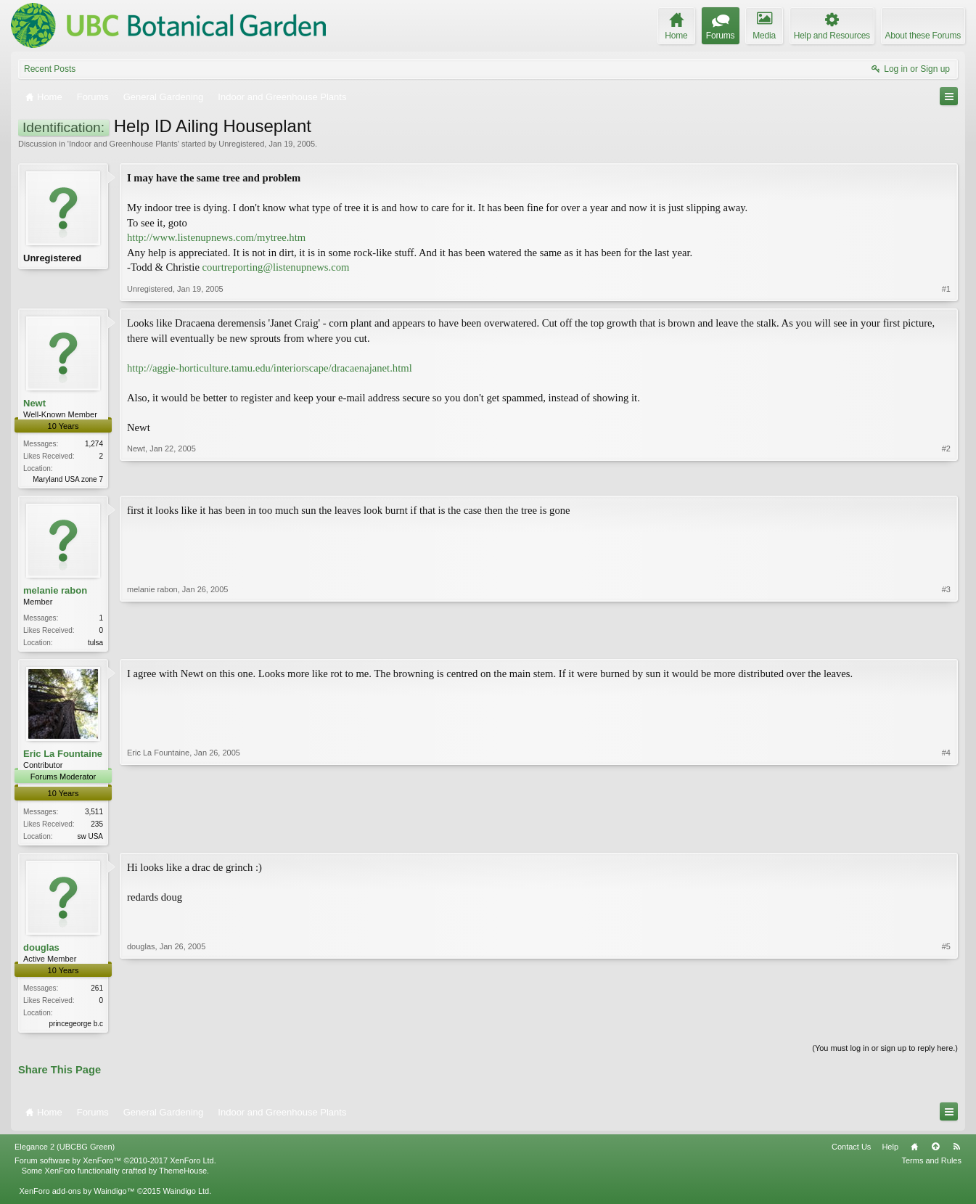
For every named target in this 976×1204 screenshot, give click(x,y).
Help (890, 1152)
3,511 (94, 814)
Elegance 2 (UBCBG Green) (65, 1152)
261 (97, 992)
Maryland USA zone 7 (68, 479)
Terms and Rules (931, 1166)
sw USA (90, 839)
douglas (41, 951)
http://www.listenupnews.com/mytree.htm (216, 237)
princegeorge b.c (76, 1027)
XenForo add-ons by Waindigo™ (76, 1196)
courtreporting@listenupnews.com (276, 267)
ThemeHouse (183, 1176)
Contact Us (851, 1152)
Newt (34, 403)
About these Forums (923, 35)
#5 (946, 1025)
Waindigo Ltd (186, 1196)
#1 (946, 288)
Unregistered (241, 143)
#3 (946, 642)
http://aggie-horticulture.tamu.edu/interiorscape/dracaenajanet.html (269, 368)
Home (914, 1152)
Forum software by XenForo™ (115, 1166)
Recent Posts (49, 69)
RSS (956, 1152)
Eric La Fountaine (62, 756)
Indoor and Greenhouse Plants (123, 143)
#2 (946, 477)
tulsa (95, 644)
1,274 (94, 444)
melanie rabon (55, 591)
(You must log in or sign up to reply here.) (885, 1053)
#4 (946, 836)
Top (935, 1152)
